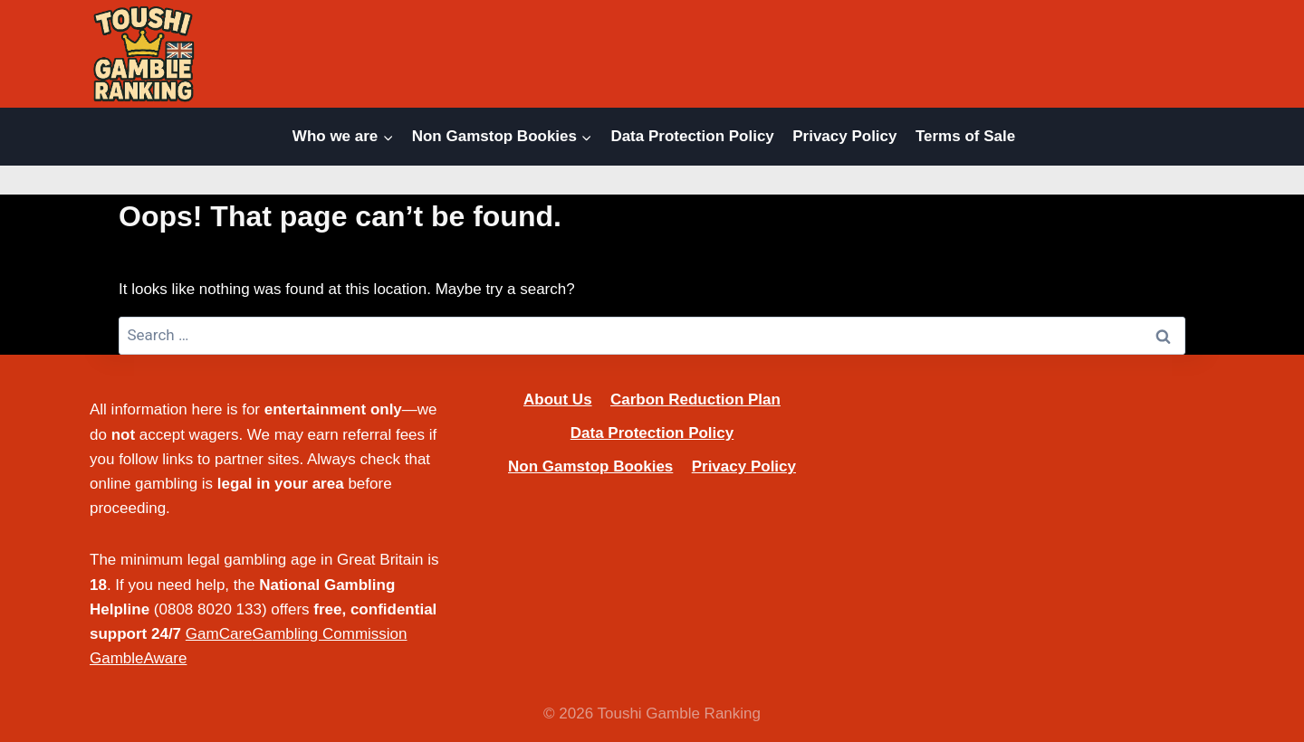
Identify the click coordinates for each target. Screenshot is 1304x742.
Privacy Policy (844, 136)
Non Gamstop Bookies (590, 466)
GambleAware (138, 658)
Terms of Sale (965, 136)
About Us (557, 399)
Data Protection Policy (691, 136)
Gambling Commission (330, 633)
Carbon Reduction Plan (695, 399)
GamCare (219, 633)
